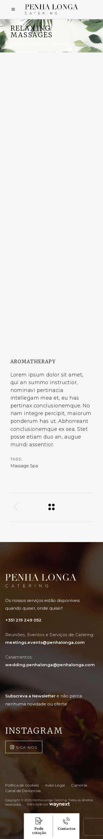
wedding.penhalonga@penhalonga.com (50, 664)
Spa (34, 465)
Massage (19, 465)
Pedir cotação (39, 826)
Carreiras (79, 785)
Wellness (38, 44)
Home (17, 44)
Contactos (67, 824)
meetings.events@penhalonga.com (45, 642)
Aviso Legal (55, 785)
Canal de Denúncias (23, 790)
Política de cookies (22, 785)
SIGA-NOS (26, 747)
